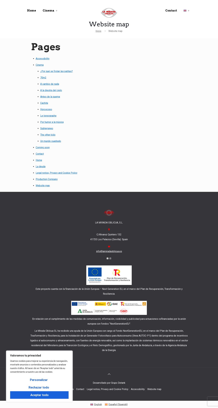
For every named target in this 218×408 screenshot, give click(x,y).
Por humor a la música (52, 122)
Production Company (47, 179)
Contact (40, 153)
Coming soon (43, 147)
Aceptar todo (39, 395)
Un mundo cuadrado (50, 141)
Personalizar (39, 380)
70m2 (43, 77)
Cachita (44, 103)
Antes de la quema (50, 96)
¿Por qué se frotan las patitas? (56, 71)
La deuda (40, 166)
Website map (43, 185)
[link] (56, 10)
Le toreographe (48, 115)
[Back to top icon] (109, 374)
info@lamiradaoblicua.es (109, 251)
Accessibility (43, 58)
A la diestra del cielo (51, 90)
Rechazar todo (39, 387)
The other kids (47, 134)
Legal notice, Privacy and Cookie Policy (56, 172)
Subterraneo (46, 128)
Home (39, 160)
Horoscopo (46, 109)
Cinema (40, 64)
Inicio (98, 31)
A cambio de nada (49, 84)
